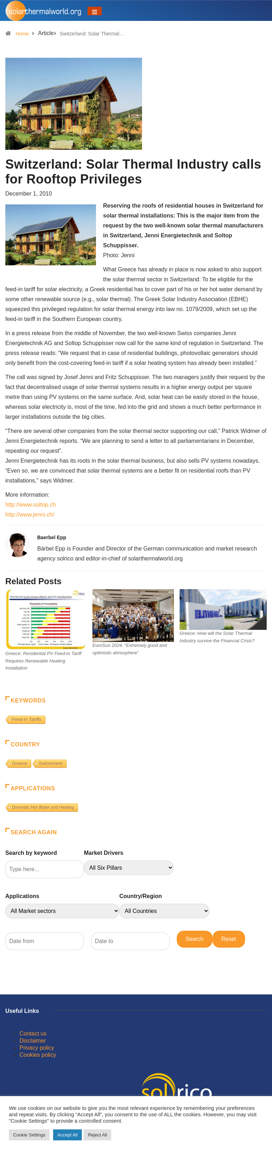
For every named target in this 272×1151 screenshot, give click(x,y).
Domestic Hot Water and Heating (43, 807)
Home (22, 33)
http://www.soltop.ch (30, 505)
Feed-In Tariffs (26, 719)
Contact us (32, 1034)
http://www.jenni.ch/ (29, 515)
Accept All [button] (67, 1135)
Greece (19, 763)
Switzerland (51, 763)
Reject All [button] (97, 1135)
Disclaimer (32, 1041)
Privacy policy (36, 1048)
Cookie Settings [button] (29, 1135)
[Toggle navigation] (94, 11)
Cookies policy (37, 1055)
